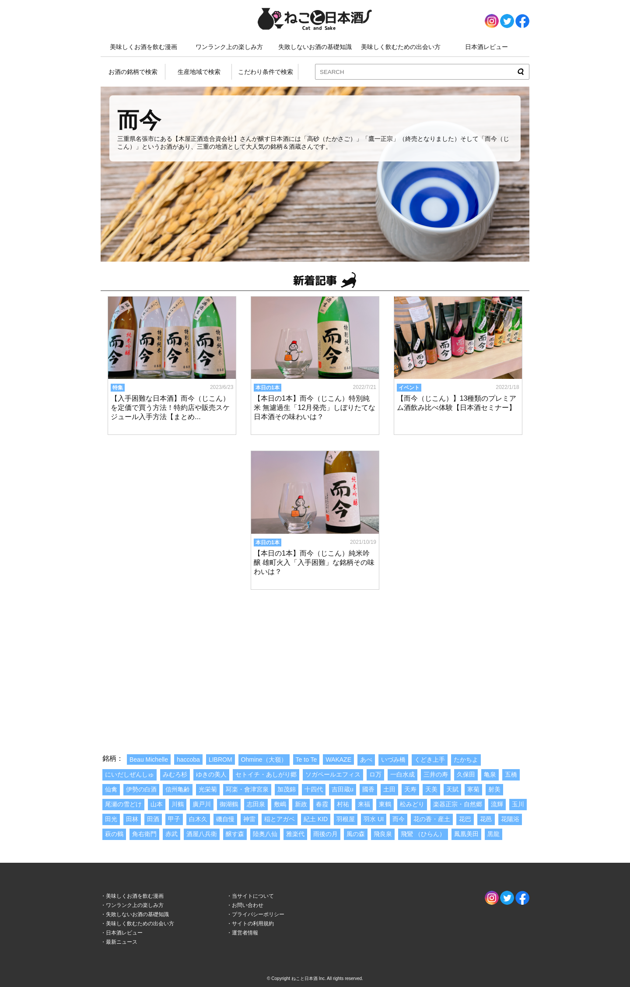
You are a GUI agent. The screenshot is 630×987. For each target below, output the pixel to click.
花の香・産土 (431, 819)
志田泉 (256, 804)
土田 (389, 789)
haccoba (188, 759)
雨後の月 (325, 833)
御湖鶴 (229, 804)
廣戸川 (201, 804)
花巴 (465, 819)
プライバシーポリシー (258, 914)
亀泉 (490, 774)
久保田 (466, 774)
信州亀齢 (177, 789)
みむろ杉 (175, 774)
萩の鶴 (114, 833)
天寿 (410, 789)
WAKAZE (338, 759)
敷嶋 (280, 804)
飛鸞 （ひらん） (423, 833)
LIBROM (220, 759)
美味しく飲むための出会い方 (401, 46)
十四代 (313, 789)
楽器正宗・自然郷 (457, 804)
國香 (368, 789)
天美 (431, 789)
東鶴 (385, 804)
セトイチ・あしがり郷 (266, 774)
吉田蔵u (343, 789)
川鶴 (178, 804)
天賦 (452, 789)
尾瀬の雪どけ (123, 804)
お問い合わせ (247, 905)
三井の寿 (436, 774)
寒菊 (473, 789)
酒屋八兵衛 (201, 833)
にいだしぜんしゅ (129, 774)
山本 (156, 804)
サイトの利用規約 (253, 923)
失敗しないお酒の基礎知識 (315, 46)
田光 (111, 819)
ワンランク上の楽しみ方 (229, 46)
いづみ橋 (393, 759)
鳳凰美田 (466, 833)
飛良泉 (383, 833)
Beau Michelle (149, 759)
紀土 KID (316, 819)
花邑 (486, 819)
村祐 (343, 804)
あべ (366, 759)
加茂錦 (286, 789)
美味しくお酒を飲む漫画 (143, 46)
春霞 (322, 804)
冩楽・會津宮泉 (247, 789)
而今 (398, 819)
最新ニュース (121, 942)
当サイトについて (253, 896)
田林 (132, 819)
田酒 (153, 819)
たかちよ (466, 759)
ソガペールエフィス (332, 774)
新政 (301, 804)
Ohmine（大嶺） (264, 759)
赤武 (171, 833)
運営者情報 (245, 933)
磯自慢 (225, 819)
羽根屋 (345, 819)
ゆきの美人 (211, 774)
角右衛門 (144, 833)
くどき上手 (429, 759)
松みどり (412, 804)
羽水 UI (374, 819)
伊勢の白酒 (141, 789)
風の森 (355, 833)
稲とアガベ (279, 819)
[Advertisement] (315, 663)
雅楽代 (295, 833)
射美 (494, 789)
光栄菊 (208, 789)
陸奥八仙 (265, 833)
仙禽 (111, 789)
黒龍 (493, 833)
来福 (364, 804)
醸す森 (235, 833)
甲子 (174, 819)
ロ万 (375, 774)
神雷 (249, 819)
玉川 (518, 804)
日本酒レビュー (486, 46)
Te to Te (306, 759)
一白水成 (402, 774)
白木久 (198, 819)
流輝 (497, 804)
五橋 (511, 774)
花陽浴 (510, 819)
